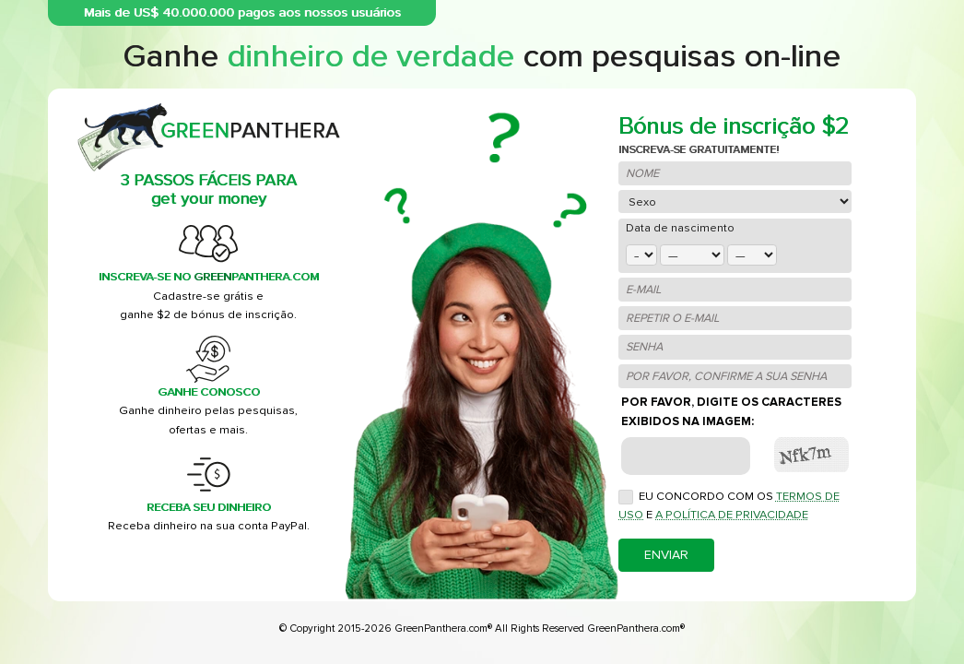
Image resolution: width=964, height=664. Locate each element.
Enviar (666, 555)
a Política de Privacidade (731, 514)
